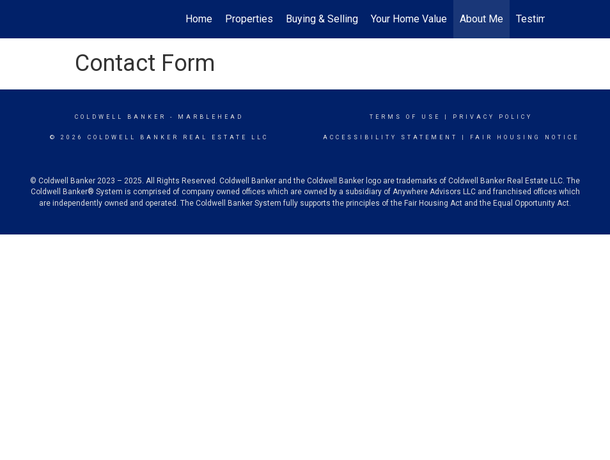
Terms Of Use (405, 117)
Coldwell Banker (120, 117)
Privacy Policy (493, 117)
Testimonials (545, 19)
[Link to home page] (72, 19)
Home (198, 19)
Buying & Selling (322, 19)
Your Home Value (409, 19)
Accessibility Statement (390, 137)
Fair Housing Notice (524, 137)
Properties (249, 19)
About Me (481, 19)
